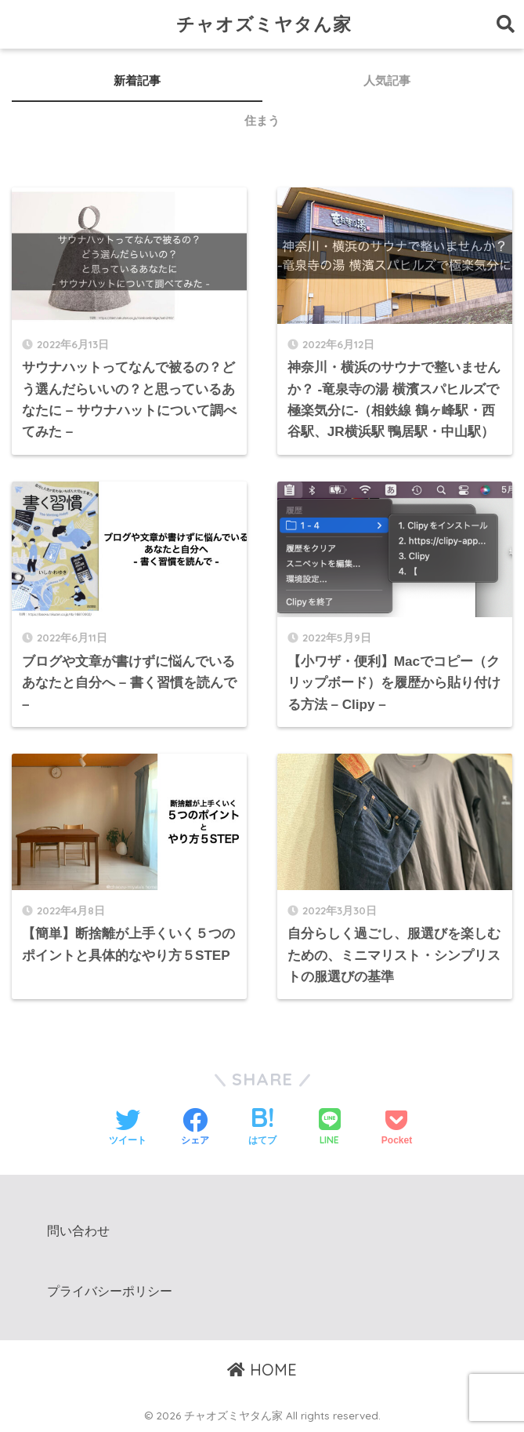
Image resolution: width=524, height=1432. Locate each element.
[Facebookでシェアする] (195, 1128)
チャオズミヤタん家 (264, 24)
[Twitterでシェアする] (127, 1128)
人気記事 (386, 80)
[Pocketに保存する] (396, 1128)
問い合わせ (78, 1231)
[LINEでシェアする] (330, 1128)
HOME (262, 1369)
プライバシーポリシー (109, 1291)
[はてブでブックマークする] (262, 1128)
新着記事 (137, 80)
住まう (262, 120)
